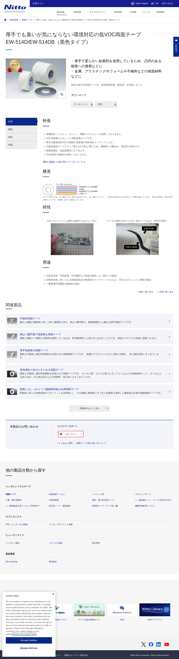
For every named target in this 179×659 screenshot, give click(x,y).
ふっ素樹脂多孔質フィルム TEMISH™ (23, 506)
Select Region (139, 3)
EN (157, 3)
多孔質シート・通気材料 (60, 506)
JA (152, 3)
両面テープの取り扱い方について (91, 443)
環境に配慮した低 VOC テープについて (64, 162)
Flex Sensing (11, 561)
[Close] (53, 602)
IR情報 (133, 12)
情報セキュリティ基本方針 (76, 655)
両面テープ (27, 20)
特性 (10, 137)
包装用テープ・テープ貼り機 (105, 506)
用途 (10, 145)
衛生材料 (96, 543)
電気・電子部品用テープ (103, 500)
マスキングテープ (143, 494)
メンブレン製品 (13, 543)
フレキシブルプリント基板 (61, 524)
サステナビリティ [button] (97, 12)
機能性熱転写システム (145, 506)
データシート (81, 104)
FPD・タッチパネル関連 (17, 524)
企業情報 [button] (77, 12)
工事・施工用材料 (14, 500)
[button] (171, 12)
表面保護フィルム (57, 494)
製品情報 (14, 20)
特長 (10, 121)
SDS (100, 104)
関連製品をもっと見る (90, 408)
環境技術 (53, 561)
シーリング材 (98, 494)
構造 (10, 129)
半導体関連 (54, 500)
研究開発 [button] (118, 12)
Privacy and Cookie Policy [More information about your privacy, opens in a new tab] (24, 642)
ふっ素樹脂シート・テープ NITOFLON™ (153, 500)
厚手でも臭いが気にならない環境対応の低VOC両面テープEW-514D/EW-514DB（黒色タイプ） (78, 20)
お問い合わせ (167, 3)
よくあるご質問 (66, 443)
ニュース (146, 12)
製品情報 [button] (61, 12)
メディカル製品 (56, 543)
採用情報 (160, 12)
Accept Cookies (29, 648)
